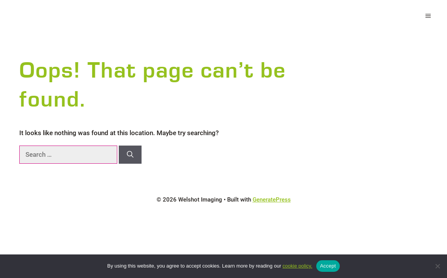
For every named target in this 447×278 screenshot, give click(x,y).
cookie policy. (297, 266)
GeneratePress (272, 199)
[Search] (130, 155)
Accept (328, 266)
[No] (437, 266)
